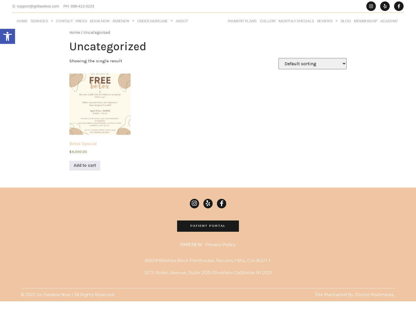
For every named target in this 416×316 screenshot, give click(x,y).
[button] (7, 36)
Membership (365, 29)
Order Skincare (155, 29)
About (182, 29)
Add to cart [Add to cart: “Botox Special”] (85, 180)
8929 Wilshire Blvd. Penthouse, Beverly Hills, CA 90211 (208, 275)
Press (81, 29)
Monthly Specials (296, 29)
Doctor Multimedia (374, 309)
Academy (389, 29)
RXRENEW (123, 29)
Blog (346, 29)
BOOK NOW (100, 29)
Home (22, 29)
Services (42, 29)
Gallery (268, 29)
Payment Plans (242, 29)
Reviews (327, 29)
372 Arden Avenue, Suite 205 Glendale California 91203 (208, 288)
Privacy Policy (220, 260)
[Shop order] (312, 78)
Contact (64, 29)
